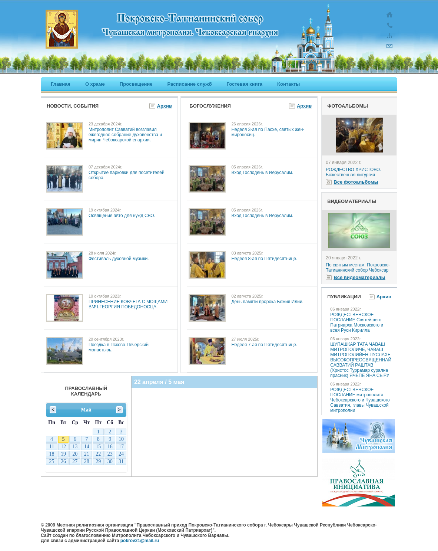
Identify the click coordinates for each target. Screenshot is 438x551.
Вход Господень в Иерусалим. (262, 172)
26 (63, 461)
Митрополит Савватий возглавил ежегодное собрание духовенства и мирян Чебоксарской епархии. (125, 134)
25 (51, 461)
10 (121, 439)
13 (74, 446)
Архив (164, 106)
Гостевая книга (245, 84)
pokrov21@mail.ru (139, 540)
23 (110, 454)
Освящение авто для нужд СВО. (122, 215)
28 (63, 431)
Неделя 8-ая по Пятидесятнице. (264, 258)
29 (74, 431)
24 (121, 454)
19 (63, 454)
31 (121, 461)
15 (98, 446)
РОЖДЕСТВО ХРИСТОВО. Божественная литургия (353, 172)
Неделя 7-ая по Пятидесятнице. (264, 344)
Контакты (288, 84)
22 (98, 454)
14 (86, 446)
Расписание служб (189, 84)
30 (86, 431)
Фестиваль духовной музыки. (119, 258)
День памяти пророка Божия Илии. (267, 301)
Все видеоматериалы (359, 277)
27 (51, 431)
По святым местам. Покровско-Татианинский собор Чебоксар (358, 267)
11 (51, 446)
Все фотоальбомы (356, 182)
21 (86, 454)
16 (110, 446)
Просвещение (136, 84)
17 (121, 446)
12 (63, 446)
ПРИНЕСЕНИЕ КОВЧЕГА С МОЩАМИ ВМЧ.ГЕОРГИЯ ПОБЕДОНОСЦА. (128, 304)
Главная (60, 84)
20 (74, 454)
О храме (95, 84)
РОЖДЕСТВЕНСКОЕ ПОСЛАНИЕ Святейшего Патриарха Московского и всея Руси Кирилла (356, 322)
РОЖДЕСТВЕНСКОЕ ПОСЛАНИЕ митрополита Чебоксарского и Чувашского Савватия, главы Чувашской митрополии (359, 400)
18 (51, 454)
